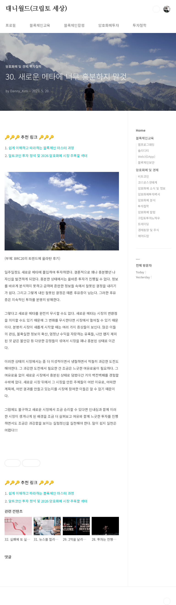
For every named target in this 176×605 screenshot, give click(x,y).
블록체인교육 (40, 25)
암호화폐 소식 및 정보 (151, 188)
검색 (156, 9)
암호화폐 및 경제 (147, 170)
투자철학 (139, 25)
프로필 (11, 25)
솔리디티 (143, 150)
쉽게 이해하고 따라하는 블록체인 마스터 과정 (41, 147)
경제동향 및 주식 (148, 230)
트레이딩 (143, 224)
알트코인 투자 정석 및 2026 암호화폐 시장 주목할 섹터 (47, 155)
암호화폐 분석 (146, 200)
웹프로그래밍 (146, 144)
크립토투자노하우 (149, 218)
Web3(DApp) (146, 156)
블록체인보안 (146, 162)
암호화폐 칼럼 (146, 212)
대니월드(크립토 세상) (36, 9)
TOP (166, 601)
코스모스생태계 (147, 182)
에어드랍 (143, 236)
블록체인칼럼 (74, 25)
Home (140, 130)
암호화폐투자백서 (149, 194)
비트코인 (143, 176)
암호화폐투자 (108, 25)
